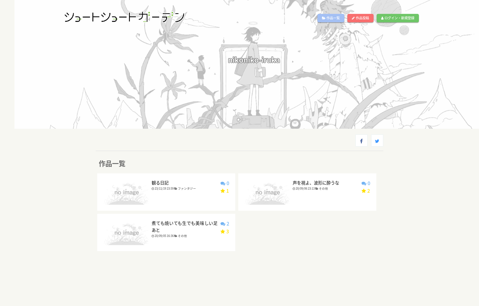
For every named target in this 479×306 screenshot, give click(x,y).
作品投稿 (360, 18)
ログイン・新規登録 (397, 18)
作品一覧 (331, 18)
